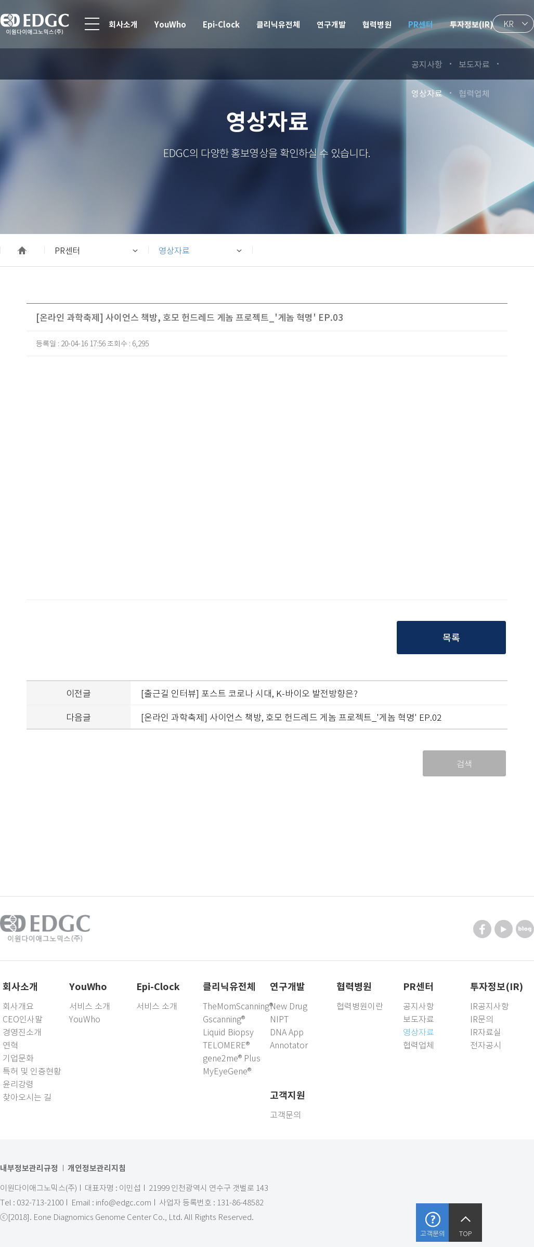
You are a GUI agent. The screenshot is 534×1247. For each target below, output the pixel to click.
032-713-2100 (40, 1202)
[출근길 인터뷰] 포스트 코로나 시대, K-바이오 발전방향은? (249, 692)
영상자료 (174, 250)
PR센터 (68, 250)
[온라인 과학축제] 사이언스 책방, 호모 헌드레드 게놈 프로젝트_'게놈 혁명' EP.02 (291, 716)
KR (508, 23)
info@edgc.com (123, 1202)
